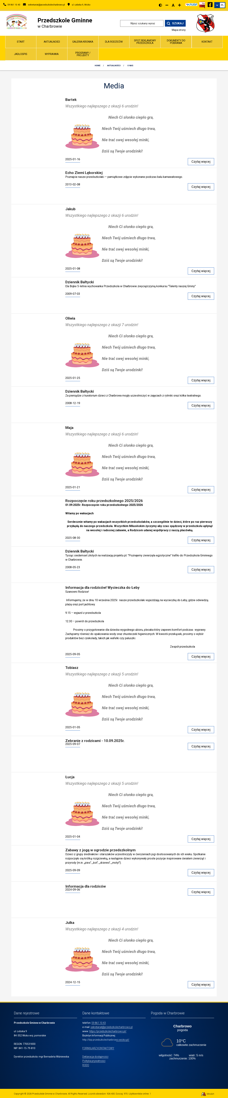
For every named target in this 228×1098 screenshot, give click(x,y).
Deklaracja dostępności (95, 1056)
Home (97, 65)
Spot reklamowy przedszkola (145, 41)
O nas (130, 65)
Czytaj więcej (200, 161)
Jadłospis (20, 54)
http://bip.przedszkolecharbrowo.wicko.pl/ (105, 1039)
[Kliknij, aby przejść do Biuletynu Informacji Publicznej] (202, 4)
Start (21, 41)
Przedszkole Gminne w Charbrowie (49, 1093)
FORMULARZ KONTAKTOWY (98, 1048)
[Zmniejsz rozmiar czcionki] (167, 5)
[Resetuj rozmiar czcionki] (173, 5)
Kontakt (207, 41)
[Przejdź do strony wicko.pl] (206, 23)
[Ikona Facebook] (210, 4)
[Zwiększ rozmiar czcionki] (179, 5)
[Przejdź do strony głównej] (16, 21)
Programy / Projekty (82, 54)
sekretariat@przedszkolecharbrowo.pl (111, 1027)
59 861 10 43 (99, 1022)
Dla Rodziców (114, 41)
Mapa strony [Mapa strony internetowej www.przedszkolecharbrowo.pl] (179, 30)
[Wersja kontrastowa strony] (160, 5)
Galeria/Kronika (82, 41)
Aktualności (52, 41)
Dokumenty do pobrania (176, 41)
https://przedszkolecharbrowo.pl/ (107, 1031)
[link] (219, 5)
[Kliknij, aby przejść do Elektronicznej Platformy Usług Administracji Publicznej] (191, 4)
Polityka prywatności (93, 1060)
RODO (85, 1065)
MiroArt (207, 1094)
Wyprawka (52, 54)
